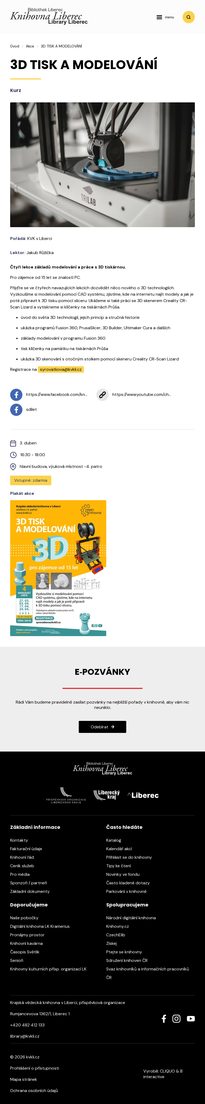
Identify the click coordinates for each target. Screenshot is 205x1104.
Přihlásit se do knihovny (131, 857)
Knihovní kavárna (29, 943)
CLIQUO (167, 1071)
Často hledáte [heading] (124, 827)
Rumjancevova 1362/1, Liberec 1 (40, 1014)
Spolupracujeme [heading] (127, 904)
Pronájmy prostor (30, 935)
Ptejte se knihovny (126, 952)
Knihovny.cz (120, 926)
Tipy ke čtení (121, 866)
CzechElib (118, 935)
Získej (114, 943)
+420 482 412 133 (27, 1025)
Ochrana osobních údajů (34, 1090)
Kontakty (21, 840)
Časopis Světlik (27, 952)
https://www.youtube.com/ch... (133, 395)
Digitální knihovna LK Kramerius (42, 926)
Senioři (19, 960)
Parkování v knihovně (129, 891)
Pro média (22, 874)
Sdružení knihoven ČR (129, 960)
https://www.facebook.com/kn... (48, 395)
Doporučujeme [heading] (29, 904)
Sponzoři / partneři (31, 883)
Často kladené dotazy (130, 883)
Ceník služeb (25, 866)
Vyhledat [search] (189, 17)
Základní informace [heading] (35, 827)
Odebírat (99, 727)
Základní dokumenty (32, 891)
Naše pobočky (27, 918)
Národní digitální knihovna (133, 918)
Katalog (116, 840)
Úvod (14, 46)
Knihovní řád (24, 857)
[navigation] (165, 17)
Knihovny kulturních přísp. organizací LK (51, 969)
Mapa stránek (23, 1079)
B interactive (163, 1073)
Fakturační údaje (29, 849)
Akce (30, 46)
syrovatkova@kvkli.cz (61, 369)
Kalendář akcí (121, 849)
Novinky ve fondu (125, 874)
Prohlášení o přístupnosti (34, 1068)
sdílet (23, 410)
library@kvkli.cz (25, 1036)
